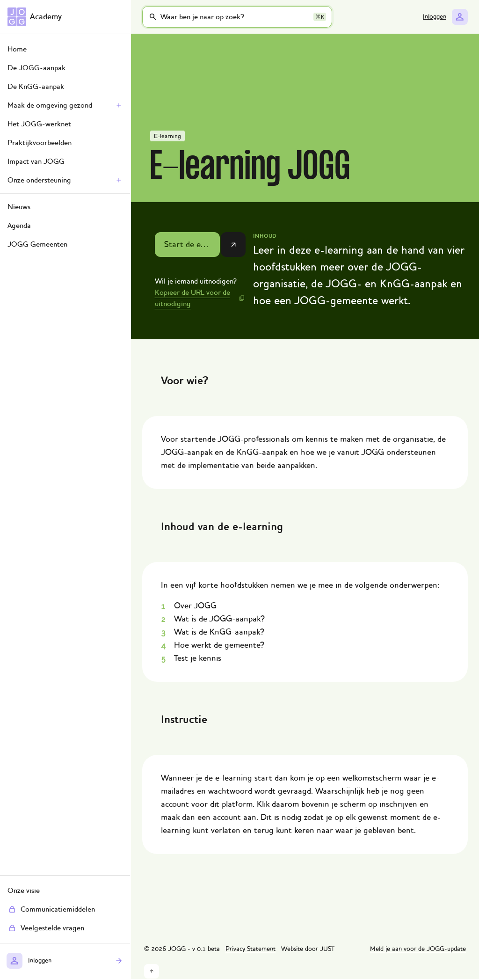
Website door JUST (307, 949)
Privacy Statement (250, 949)
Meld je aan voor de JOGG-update (418, 949)
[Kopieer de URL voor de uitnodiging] (200, 298)
